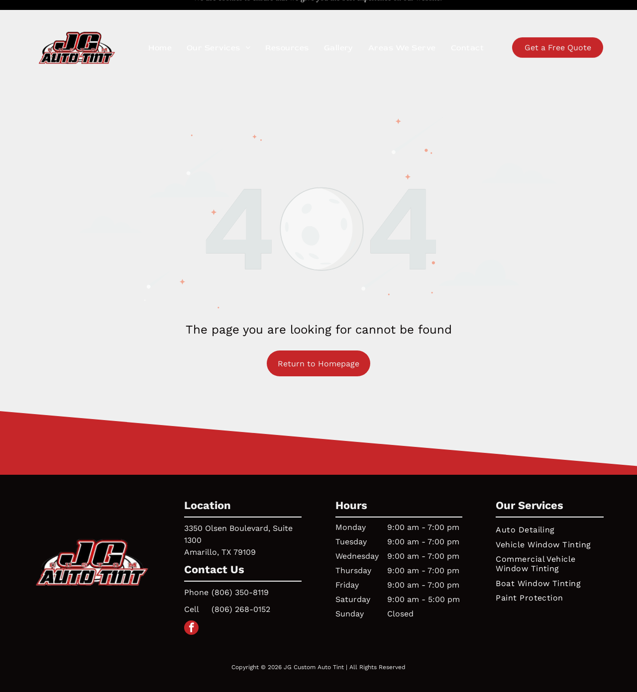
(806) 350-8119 (240, 567)
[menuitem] (160, 27)
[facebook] (191, 604)
